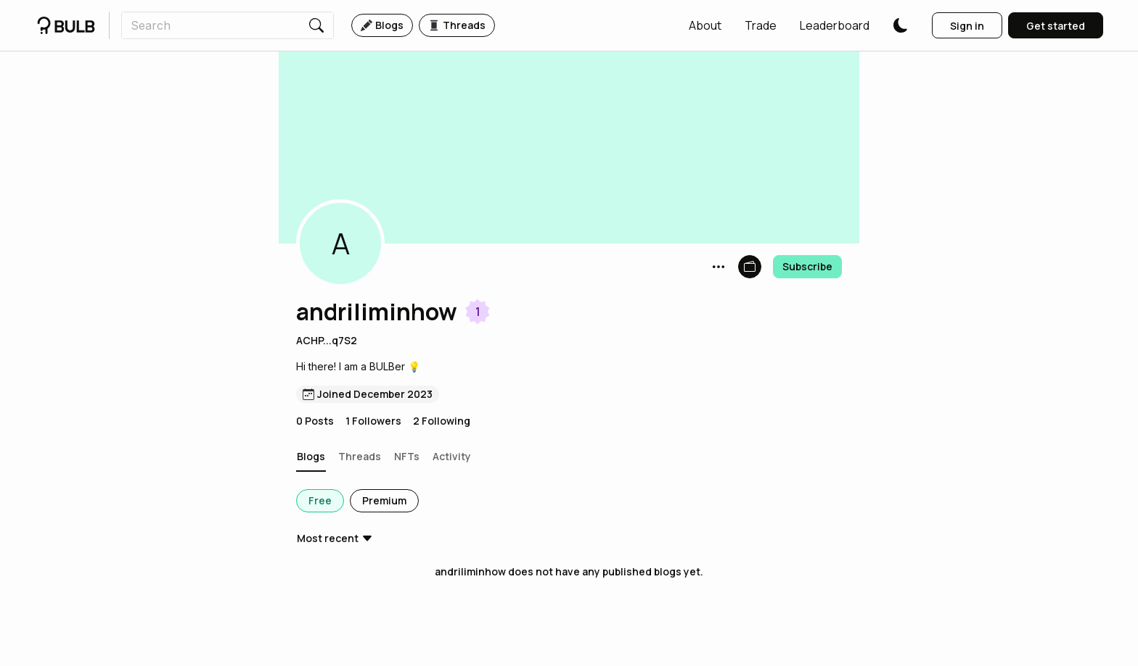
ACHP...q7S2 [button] (326, 340)
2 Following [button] (441, 421)
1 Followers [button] (373, 421)
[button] (705, 25)
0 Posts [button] (315, 421)
